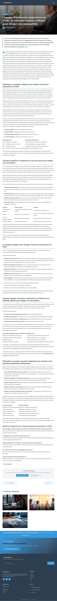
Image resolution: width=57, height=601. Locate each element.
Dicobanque (7, 2)
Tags (30, 578)
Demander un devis (11, 549)
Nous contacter (35, 475)
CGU (3, 588)
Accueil (4, 11)
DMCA (4, 593)
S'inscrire (51, 563)
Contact (34, 535)
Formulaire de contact (34, 590)
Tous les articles (9, 483)
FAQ (30, 580)
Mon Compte (32, 592)
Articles (8, 11)
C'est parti (25, 535)
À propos (4, 591)
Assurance (14, 11)
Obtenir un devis (22, 475)
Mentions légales (6, 586)
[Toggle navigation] (53, 3)
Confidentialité (5, 589)
